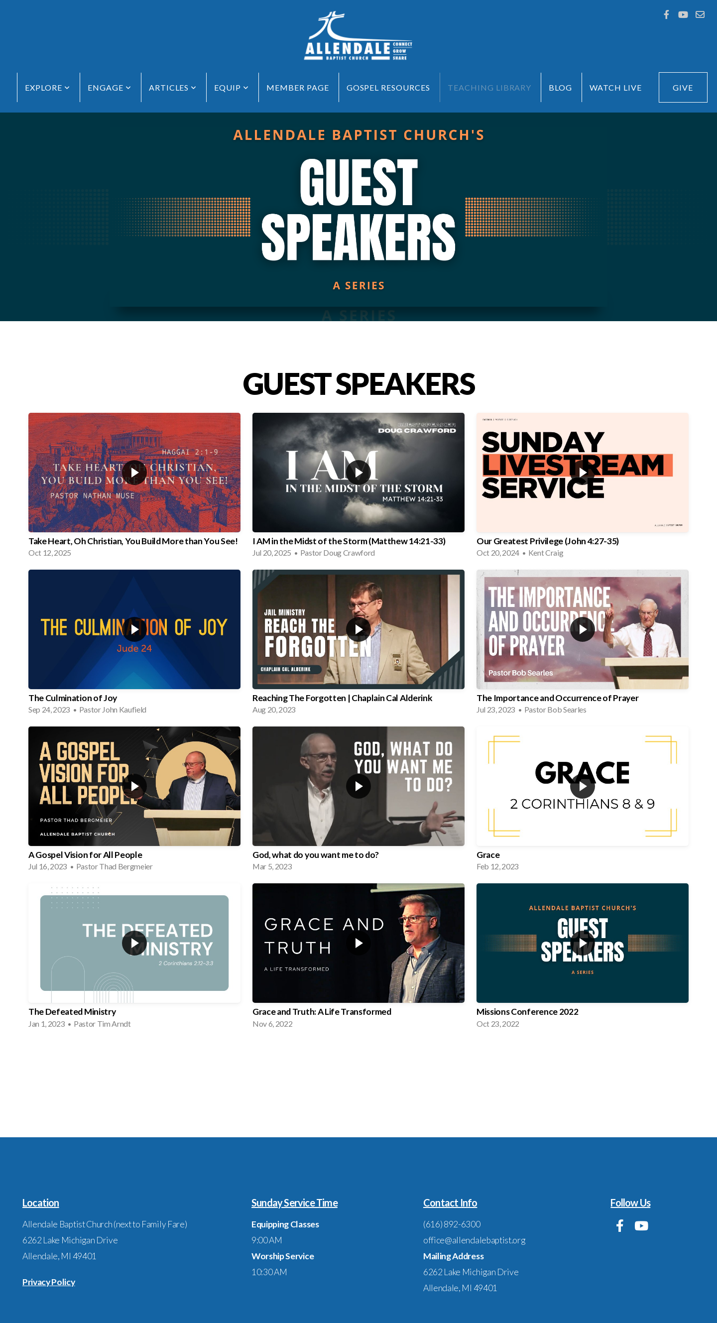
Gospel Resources (388, 87)
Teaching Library (489, 87)
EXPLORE (47, 87)
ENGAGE (109, 87)
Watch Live (616, 87)
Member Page (297, 87)
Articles (173, 87)
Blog (560, 87)
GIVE (683, 87)
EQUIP (231, 87)
